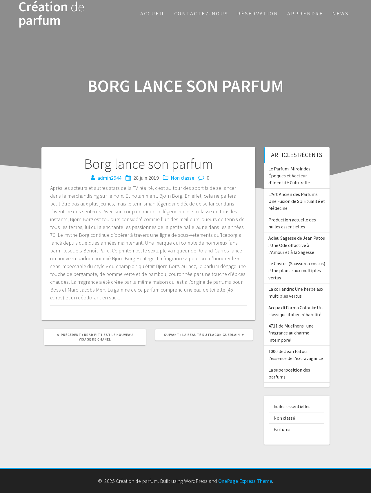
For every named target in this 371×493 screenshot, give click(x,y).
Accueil (152, 13)
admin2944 (109, 177)
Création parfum (51, 13)
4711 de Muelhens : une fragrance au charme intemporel (291, 333)
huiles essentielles (292, 406)
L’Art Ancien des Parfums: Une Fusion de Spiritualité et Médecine (296, 201)
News (340, 13)
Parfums (282, 429)
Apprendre (305, 13)
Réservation (257, 13)
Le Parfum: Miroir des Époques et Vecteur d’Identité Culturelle (289, 176)
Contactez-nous (201, 13)
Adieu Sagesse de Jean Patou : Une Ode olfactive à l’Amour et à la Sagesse (296, 245)
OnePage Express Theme (245, 481)
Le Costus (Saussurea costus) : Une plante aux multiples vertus (296, 271)
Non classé (182, 177)
